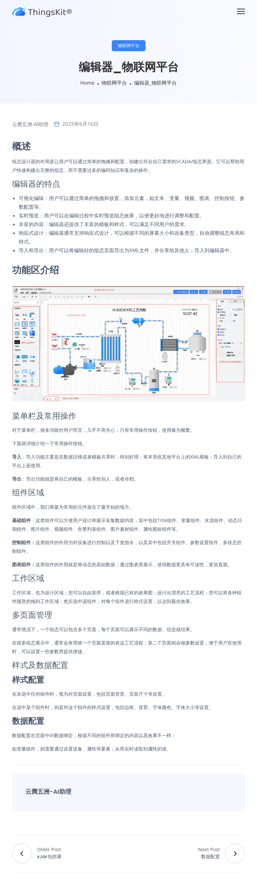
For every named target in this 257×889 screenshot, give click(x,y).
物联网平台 (129, 45)
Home (87, 82)
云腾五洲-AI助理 (30, 124)
